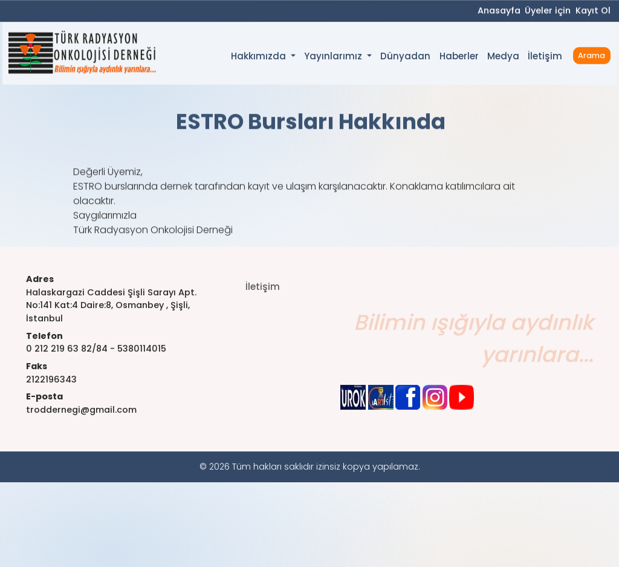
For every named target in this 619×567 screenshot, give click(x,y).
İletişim (545, 58)
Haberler (459, 58)
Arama (591, 58)
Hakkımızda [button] (259, 59)
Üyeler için (548, 11)
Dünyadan (405, 58)
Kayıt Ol (593, 11)
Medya (503, 58)
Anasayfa (499, 11)
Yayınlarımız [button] (334, 59)
